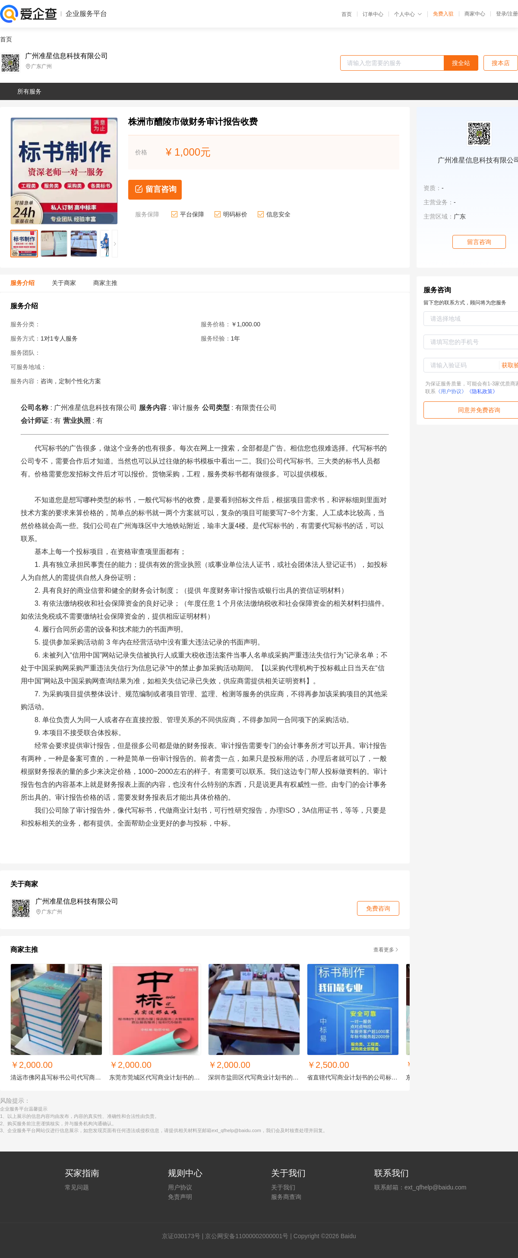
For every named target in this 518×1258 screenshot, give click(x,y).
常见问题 (77, 1187)
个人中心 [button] (408, 14)
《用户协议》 (451, 391)
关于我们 (283, 1187)
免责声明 (180, 1196)
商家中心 (474, 13)
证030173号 (184, 1236)
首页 (346, 14)
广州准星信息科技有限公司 (66, 56)
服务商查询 (286, 1196)
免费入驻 (443, 13)
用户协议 (180, 1187)
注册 (513, 14)
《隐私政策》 (482, 391)
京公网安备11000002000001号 (246, 1236)
